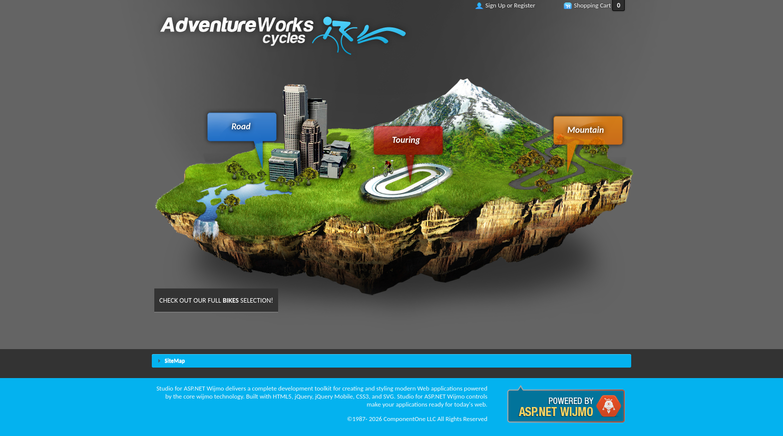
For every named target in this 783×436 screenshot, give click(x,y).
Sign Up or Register (510, 5)
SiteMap (175, 360)
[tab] (391, 361)
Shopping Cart (592, 5)
